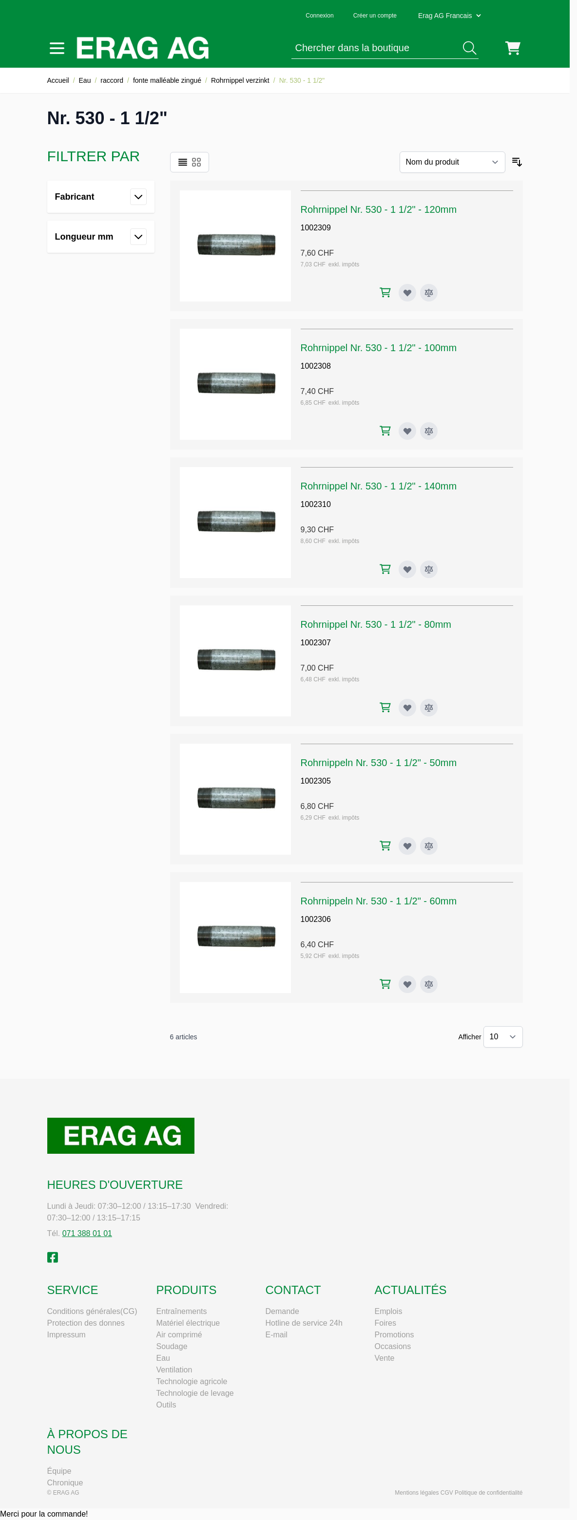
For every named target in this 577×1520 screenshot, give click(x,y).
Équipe (59, 1471)
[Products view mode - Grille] (196, 162)
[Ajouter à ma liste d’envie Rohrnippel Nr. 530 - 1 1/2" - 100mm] (407, 431)
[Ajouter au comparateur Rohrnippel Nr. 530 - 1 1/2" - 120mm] (429, 292)
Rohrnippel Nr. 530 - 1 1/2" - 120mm (379, 209)
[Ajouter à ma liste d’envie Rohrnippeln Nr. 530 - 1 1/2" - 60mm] (407, 984)
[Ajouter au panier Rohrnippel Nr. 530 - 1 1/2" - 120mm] (385, 292)
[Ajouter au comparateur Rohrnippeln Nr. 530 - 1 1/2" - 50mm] (429, 846)
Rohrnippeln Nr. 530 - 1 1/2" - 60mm (379, 901)
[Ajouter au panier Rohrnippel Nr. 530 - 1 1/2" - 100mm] (385, 431)
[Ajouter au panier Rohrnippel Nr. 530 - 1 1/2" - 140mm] (385, 569)
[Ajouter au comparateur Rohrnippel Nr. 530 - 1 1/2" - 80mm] (429, 707)
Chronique (65, 1483)
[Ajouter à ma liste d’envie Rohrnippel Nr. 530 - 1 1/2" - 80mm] (407, 707)
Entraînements (181, 1311)
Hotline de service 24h (304, 1323)
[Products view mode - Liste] (183, 162)
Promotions (394, 1335)
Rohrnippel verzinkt (240, 80)
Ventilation (174, 1370)
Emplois (389, 1311)
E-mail (277, 1335)
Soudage (172, 1346)
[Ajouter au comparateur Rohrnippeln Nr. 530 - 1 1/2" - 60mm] (429, 984)
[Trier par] (452, 162)
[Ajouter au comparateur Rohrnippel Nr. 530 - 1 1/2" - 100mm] (429, 431)
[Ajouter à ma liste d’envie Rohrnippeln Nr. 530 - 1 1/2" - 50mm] (407, 846)
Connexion (319, 15)
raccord (111, 80)
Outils (166, 1405)
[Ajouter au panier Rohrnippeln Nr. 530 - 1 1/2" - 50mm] (385, 846)
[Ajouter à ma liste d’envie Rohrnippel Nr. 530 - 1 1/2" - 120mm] (407, 292)
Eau (85, 80)
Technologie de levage (195, 1393)
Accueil (58, 80)
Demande (282, 1311)
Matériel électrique (188, 1323)
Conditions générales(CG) (92, 1311)
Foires (385, 1323)
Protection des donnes (86, 1323)
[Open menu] (57, 48)
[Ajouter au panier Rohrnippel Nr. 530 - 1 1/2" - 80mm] (385, 707)
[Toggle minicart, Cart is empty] (513, 48)
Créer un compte (375, 15)
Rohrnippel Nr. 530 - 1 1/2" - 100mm (379, 347)
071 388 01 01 (87, 1233)
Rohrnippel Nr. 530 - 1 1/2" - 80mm (376, 624)
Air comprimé (179, 1335)
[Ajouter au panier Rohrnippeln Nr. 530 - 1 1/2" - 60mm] (385, 984)
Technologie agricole (192, 1381)
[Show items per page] (503, 1037)
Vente (385, 1358)
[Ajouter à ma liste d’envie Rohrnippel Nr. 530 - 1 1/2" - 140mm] (407, 569)
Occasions (393, 1346)
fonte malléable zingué (167, 80)
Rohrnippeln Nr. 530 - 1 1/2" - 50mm (379, 762)
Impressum (66, 1335)
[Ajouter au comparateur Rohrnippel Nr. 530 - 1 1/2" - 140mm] (429, 569)
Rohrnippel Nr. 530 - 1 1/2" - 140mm (379, 486)
